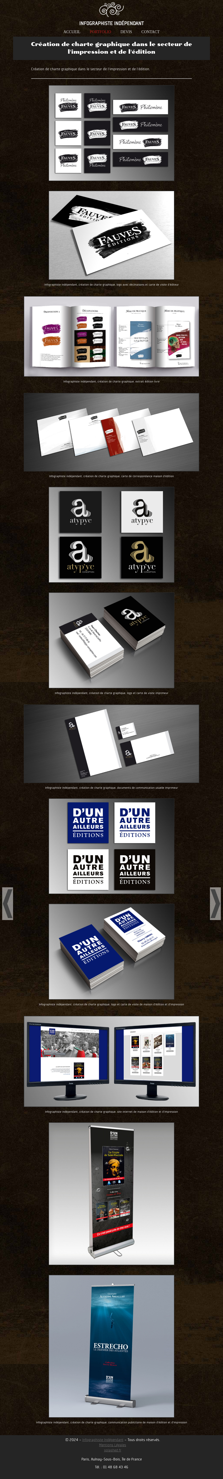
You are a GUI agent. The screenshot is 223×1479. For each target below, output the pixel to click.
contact (150, 32)
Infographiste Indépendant (102, 1439)
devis (126, 32)
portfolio (100, 32)
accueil (71, 32)
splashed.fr (112, 1450)
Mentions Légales (112, 1445)
